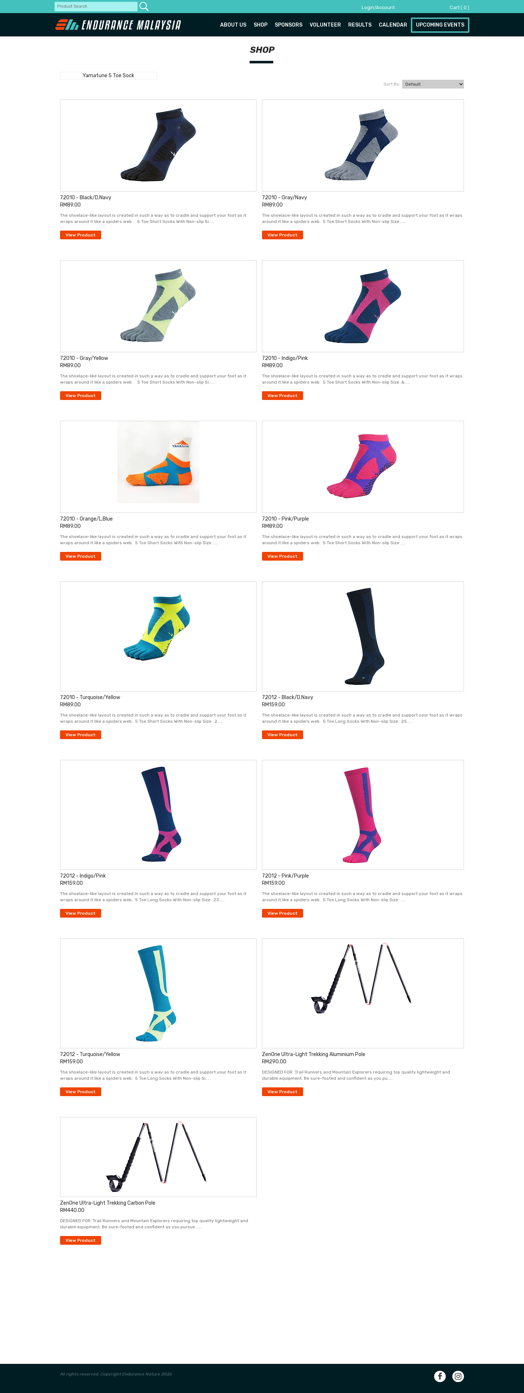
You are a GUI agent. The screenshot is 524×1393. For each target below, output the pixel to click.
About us (233, 25)
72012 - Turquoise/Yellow (90, 1054)
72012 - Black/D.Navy (287, 697)
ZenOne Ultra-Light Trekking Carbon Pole (107, 1203)
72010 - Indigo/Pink (285, 358)
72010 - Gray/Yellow (84, 358)
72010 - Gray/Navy (284, 198)
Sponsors (288, 25)
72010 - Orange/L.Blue (86, 519)
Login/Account (378, 7)
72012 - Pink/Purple (285, 876)
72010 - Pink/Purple (285, 519)
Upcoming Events (440, 25)
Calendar (393, 25)
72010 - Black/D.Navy (85, 198)
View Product (81, 235)
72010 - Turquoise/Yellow (90, 697)
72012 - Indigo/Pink (83, 876)
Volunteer (325, 25)
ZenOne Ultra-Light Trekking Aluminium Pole (313, 1054)
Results (360, 25)
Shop (260, 25)
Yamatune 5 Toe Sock (108, 75)
